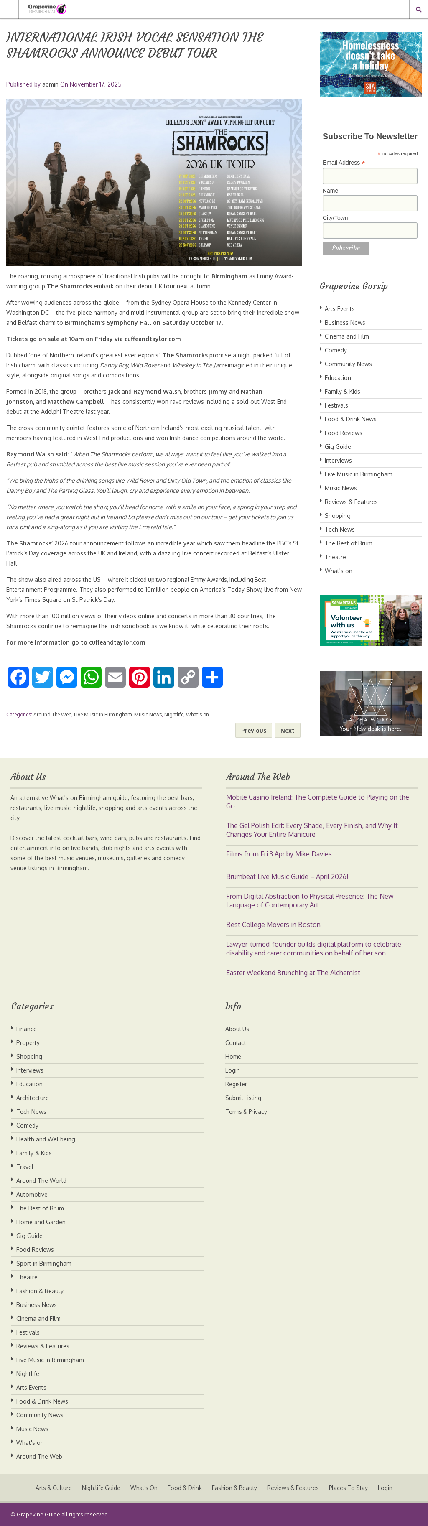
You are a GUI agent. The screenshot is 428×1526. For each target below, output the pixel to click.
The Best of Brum (348, 543)
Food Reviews (343, 432)
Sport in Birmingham (43, 1263)
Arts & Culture (49, 1487)
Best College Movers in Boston (273, 924)
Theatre (335, 556)
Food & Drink (184, 1487)
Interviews (338, 460)
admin (50, 84)
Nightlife (173, 714)
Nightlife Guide (98, 1487)
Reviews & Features (351, 501)
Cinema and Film (347, 336)
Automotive (32, 1194)
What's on (197, 714)
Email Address (344, 163)
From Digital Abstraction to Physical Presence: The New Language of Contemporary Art (310, 900)
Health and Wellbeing (45, 1139)
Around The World (41, 1180)
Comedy (336, 350)
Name (330, 190)
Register (236, 1084)
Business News (345, 322)
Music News (148, 714)
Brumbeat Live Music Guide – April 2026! (287, 876)
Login (232, 1070)
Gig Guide (338, 446)
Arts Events (340, 308)
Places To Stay (352, 1487)
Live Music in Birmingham (103, 714)
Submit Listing (244, 1097)
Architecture (32, 1097)
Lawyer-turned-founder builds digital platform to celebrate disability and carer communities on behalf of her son (313, 948)
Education (338, 377)
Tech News (340, 529)
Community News (348, 363)
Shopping (338, 515)
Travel (24, 1166)
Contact (236, 1042)
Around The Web (52, 714)
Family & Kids (342, 391)
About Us (237, 1028)
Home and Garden (41, 1221)
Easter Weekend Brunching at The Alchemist (293, 972)
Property (28, 1042)
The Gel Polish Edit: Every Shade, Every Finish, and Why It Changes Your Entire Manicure (312, 829)
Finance (26, 1028)
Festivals (336, 405)
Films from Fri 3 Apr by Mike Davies (279, 854)
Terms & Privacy (247, 1111)
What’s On (142, 1487)
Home (233, 1056)
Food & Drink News (351, 419)
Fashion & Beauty (40, 1290)
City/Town (335, 217)
